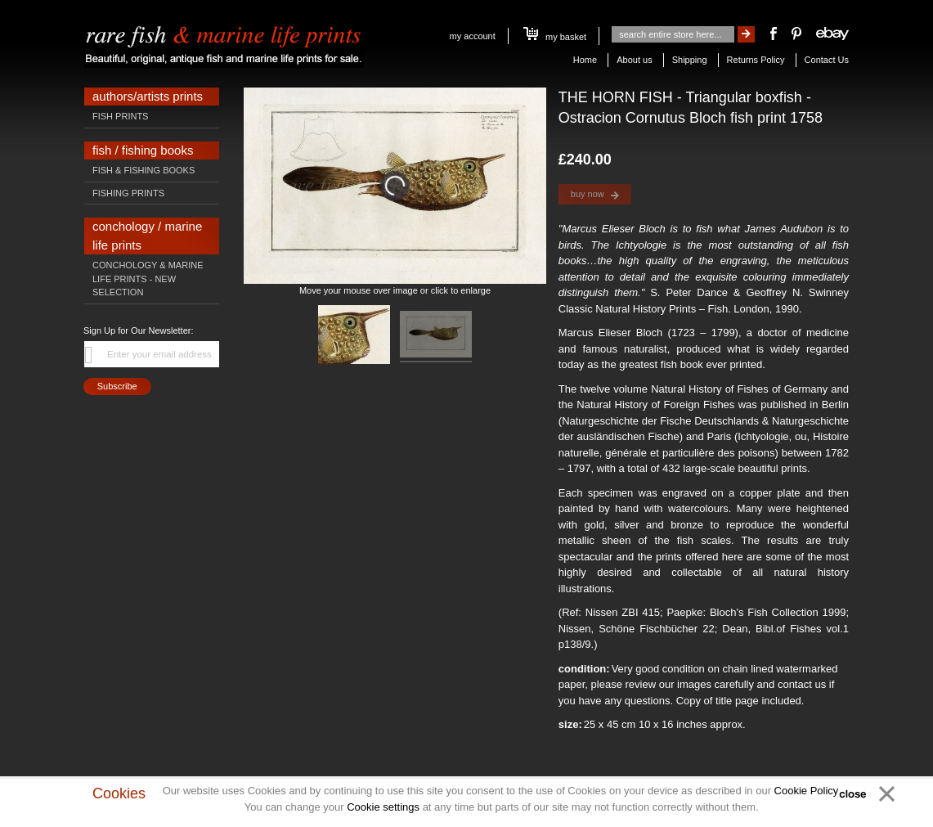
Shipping (689, 60)
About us (634, 60)
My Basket (554, 37)
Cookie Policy (806, 790)
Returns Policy (756, 60)
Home (585, 60)
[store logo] (224, 43)
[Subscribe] (117, 386)
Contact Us (827, 60)
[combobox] (673, 34)
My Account (473, 36)
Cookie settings (383, 807)
